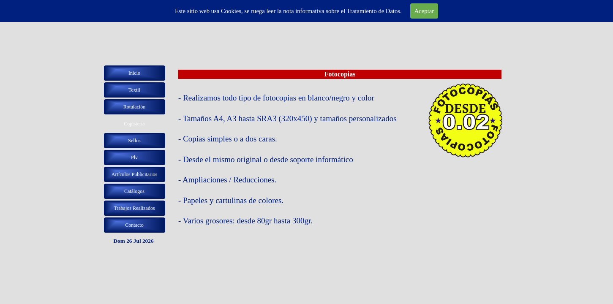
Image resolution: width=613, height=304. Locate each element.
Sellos (134, 141)
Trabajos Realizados (134, 208)
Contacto (134, 225)
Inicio (134, 73)
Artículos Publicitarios (134, 174)
